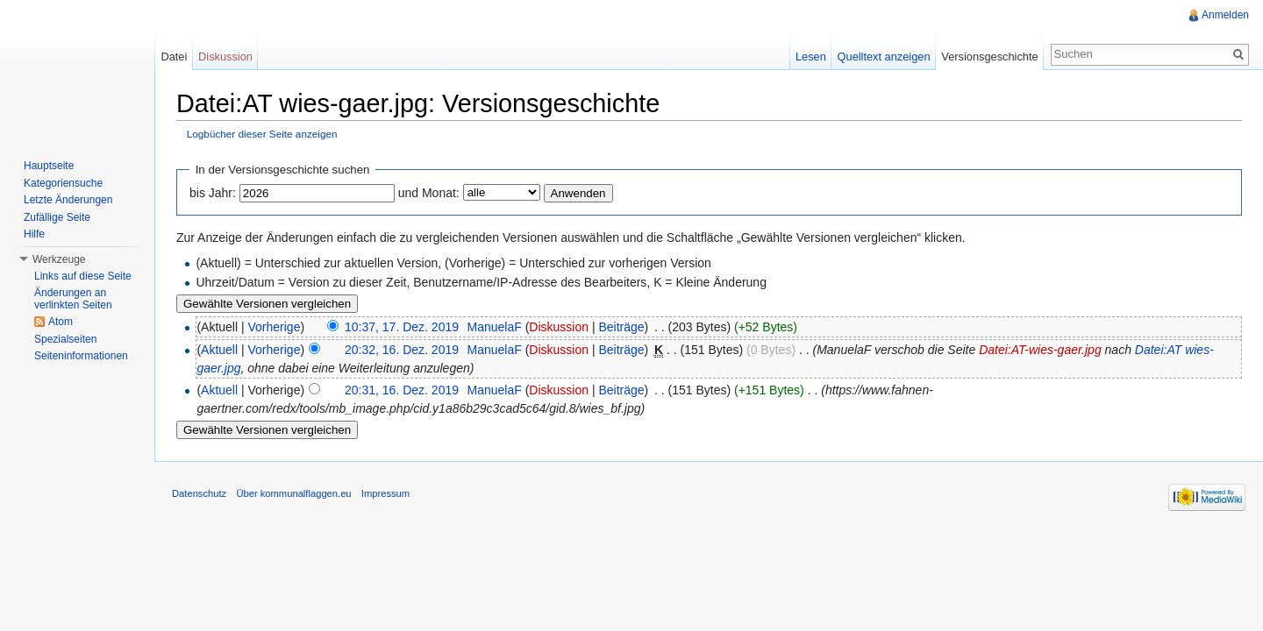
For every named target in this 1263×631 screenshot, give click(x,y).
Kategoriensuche (63, 183)
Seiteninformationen (81, 356)
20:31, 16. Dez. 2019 (402, 390)
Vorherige (274, 327)
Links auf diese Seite (83, 276)
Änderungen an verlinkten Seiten (73, 299)
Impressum (385, 493)
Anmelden (1225, 15)
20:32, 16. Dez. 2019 (402, 350)
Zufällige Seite (57, 217)
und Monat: (429, 193)
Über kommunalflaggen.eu (293, 493)
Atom (60, 322)
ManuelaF (494, 327)
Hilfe (34, 234)
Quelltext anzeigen (884, 56)
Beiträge (621, 327)
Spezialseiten (65, 339)
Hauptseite (49, 166)
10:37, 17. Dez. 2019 (402, 327)
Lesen (811, 56)
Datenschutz (199, 493)
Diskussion (559, 327)
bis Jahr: (212, 193)
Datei (174, 56)
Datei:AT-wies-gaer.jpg (1040, 350)
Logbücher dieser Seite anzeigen (262, 133)
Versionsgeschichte (989, 56)
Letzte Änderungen (68, 200)
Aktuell (219, 350)
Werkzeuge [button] (58, 259)
